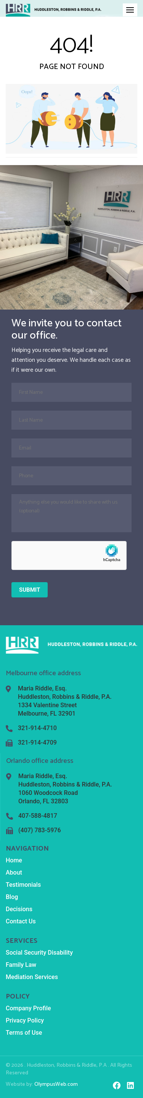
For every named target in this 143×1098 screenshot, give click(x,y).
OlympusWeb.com (56, 1084)
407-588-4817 (37, 815)
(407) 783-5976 (39, 830)
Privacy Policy (25, 1020)
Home (14, 860)
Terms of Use (24, 1032)
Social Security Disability (39, 952)
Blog (12, 897)
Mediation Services (32, 977)
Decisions (19, 909)
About (14, 872)
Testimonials (23, 884)
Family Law (21, 964)
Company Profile (28, 1008)
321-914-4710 (37, 728)
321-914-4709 (37, 742)
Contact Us (21, 921)
